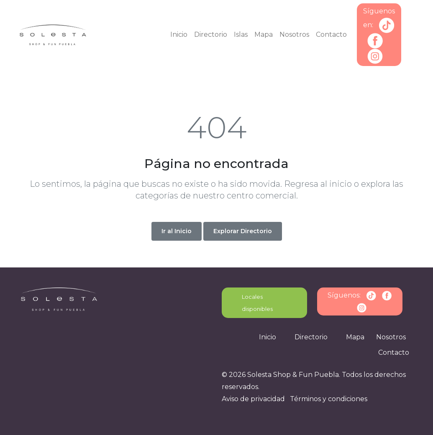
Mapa (263, 34)
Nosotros (294, 34)
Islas (241, 34)
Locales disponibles (257, 302)
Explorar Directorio (242, 231)
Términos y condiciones (328, 399)
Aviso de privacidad (253, 399)
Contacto (331, 34)
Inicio (178, 34)
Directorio (210, 34)
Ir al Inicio (176, 231)
